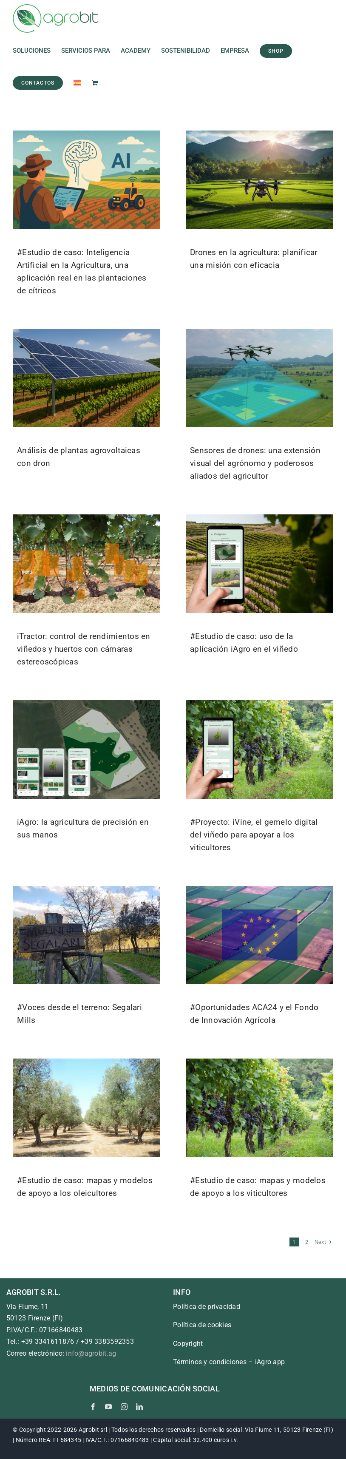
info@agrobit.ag (91, 1353)
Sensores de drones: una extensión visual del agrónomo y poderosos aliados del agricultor (255, 463)
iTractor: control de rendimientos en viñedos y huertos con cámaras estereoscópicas (83, 649)
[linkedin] (139, 1406)
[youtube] (108, 1406)
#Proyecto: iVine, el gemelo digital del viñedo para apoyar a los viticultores (254, 834)
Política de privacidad (206, 1307)
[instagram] (124, 1406)
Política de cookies (202, 1325)
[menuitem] (77, 83)
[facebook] (93, 1406)
